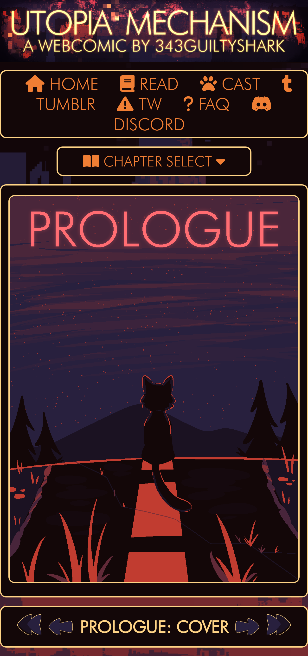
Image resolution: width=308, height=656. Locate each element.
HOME (62, 84)
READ (149, 84)
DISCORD (192, 114)
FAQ (206, 104)
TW (139, 104)
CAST (230, 84)
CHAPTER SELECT (154, 161)
